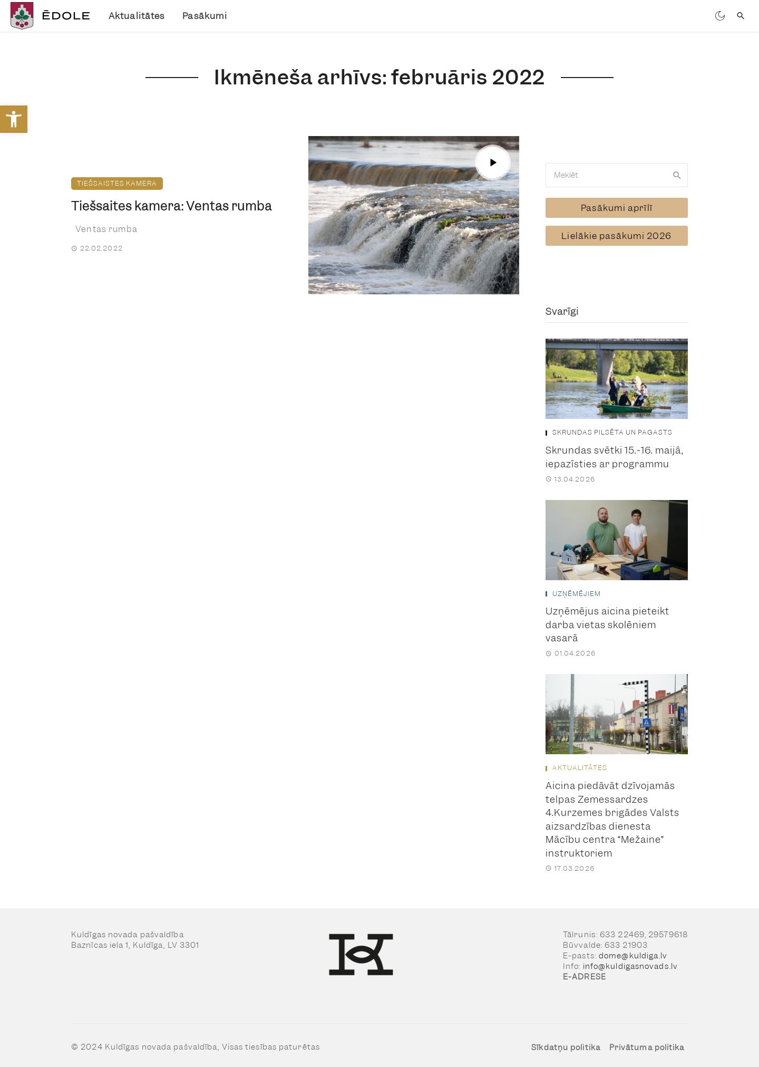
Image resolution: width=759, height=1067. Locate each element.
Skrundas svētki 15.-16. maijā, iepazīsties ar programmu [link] (615, 451)
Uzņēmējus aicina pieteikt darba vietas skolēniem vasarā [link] (607, 618)
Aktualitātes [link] (136, 16)
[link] (13, 119)
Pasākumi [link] (204, 16)
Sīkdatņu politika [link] (565, 1041)
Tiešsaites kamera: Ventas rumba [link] (171, 206)
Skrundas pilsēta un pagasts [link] (612, 426)
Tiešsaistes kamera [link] (117, 183)
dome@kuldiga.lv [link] (633, 949)
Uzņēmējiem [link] (576, 587)
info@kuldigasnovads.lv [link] (630, 960)
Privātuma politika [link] (647, 1041)
